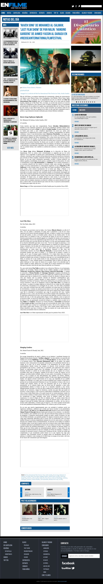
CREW (44, 572)
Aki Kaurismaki (44, 479)
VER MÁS (10, 147)
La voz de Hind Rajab (78, 94)
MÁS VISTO (82, 110)
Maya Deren (48, 478)
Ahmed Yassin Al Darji (54, 476)
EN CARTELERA (8, 545)
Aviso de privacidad (62, 581)
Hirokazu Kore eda (53, 479)
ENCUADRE (26, 554)
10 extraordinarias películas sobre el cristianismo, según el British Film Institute (10, 41)
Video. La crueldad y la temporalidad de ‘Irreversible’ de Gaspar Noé (10, 119)
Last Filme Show (29, 476)
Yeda (43, 475)
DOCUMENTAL (46, 554)
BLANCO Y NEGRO (87, 13)
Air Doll (60, 479)
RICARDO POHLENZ (28, 551)
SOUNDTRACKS (8, 554)
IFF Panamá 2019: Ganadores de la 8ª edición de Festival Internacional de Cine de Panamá (10, 139)
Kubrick (29, 478)
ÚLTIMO (74, 110)
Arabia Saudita (48, 475)
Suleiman (64, 478)
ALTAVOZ (45, 557)
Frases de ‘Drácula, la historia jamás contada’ (10, 60)
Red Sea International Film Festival (33, 475)
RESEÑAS (25, 13)
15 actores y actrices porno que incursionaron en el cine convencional (10, 99)
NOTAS (9, 13)
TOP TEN (6, 560)
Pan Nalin (36, 476)
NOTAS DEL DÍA (11, 19)
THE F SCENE (27, 548)
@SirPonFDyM (24, 90)
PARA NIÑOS (76, 13)
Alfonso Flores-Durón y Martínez (31, 87)
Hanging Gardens (43, 476)
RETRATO (41, 13)
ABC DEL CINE (46, 566)
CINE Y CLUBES (46, 575)
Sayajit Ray (24, 478)
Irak (43, 478)
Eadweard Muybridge (56, 478)
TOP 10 (56, 13)
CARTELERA (16, 13)
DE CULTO (45, 560)
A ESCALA (45, 551)
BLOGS (62, 13)
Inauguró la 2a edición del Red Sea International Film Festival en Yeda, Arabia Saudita (45, 93)
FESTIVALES (46, 569)
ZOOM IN (49, 13)
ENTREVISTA (33, 13)
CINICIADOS (97, 13)
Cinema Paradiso (35, 479)
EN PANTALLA (8, 551)
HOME (3, 13)
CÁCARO (67, 13)
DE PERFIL (45, 563)
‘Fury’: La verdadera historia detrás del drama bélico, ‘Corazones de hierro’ (10, 79)
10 (94, 101)
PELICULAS (26, 545)
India (40, 478)
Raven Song (56, 475)
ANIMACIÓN (46, 548)
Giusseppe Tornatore (26, 479)
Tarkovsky (62, 476)
